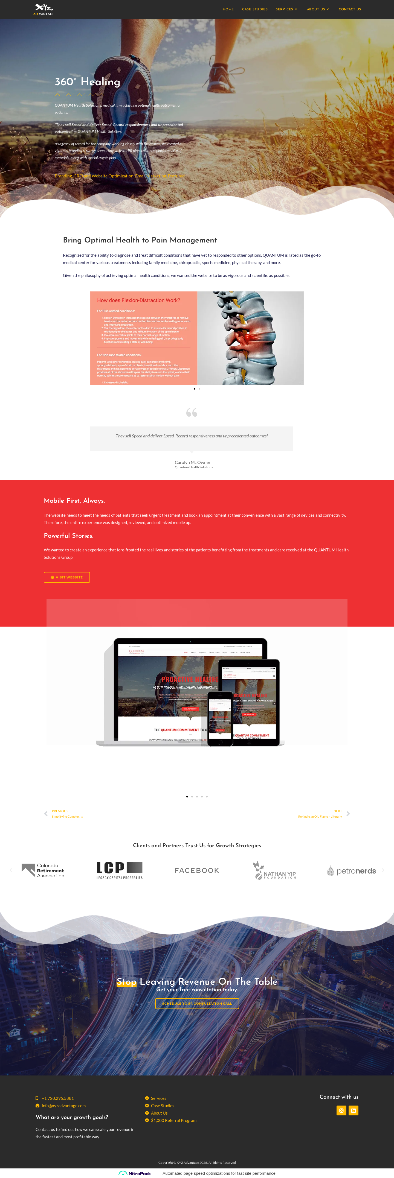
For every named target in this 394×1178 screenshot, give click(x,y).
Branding (63, 175)
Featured (176, 175)
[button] (194, 389)
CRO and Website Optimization (104, 175)
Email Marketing (150, 175)
